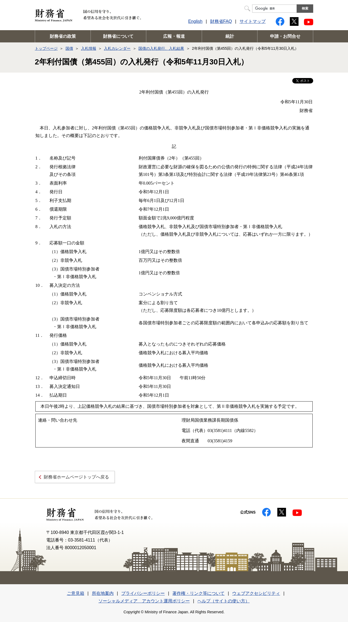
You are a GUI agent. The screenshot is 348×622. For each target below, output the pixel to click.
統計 (229, 36)
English (195, 21)
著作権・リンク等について (198, 593)
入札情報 (88, 48)
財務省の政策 (63, 36)
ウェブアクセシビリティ (256, 593)
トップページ (46, 48)
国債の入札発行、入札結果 (161, 48)
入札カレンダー (117, 48)
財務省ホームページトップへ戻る (76, 477)
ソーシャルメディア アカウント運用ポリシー (144, 601)
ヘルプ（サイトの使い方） (223, 601)
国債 (69, 48)
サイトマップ (253, 21)
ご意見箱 (75, 593)
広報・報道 (174, 36)
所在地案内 (103, 593)
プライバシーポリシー (143, 593)
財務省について (118, 36)
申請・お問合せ (285, 36)
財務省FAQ (221, 21)
